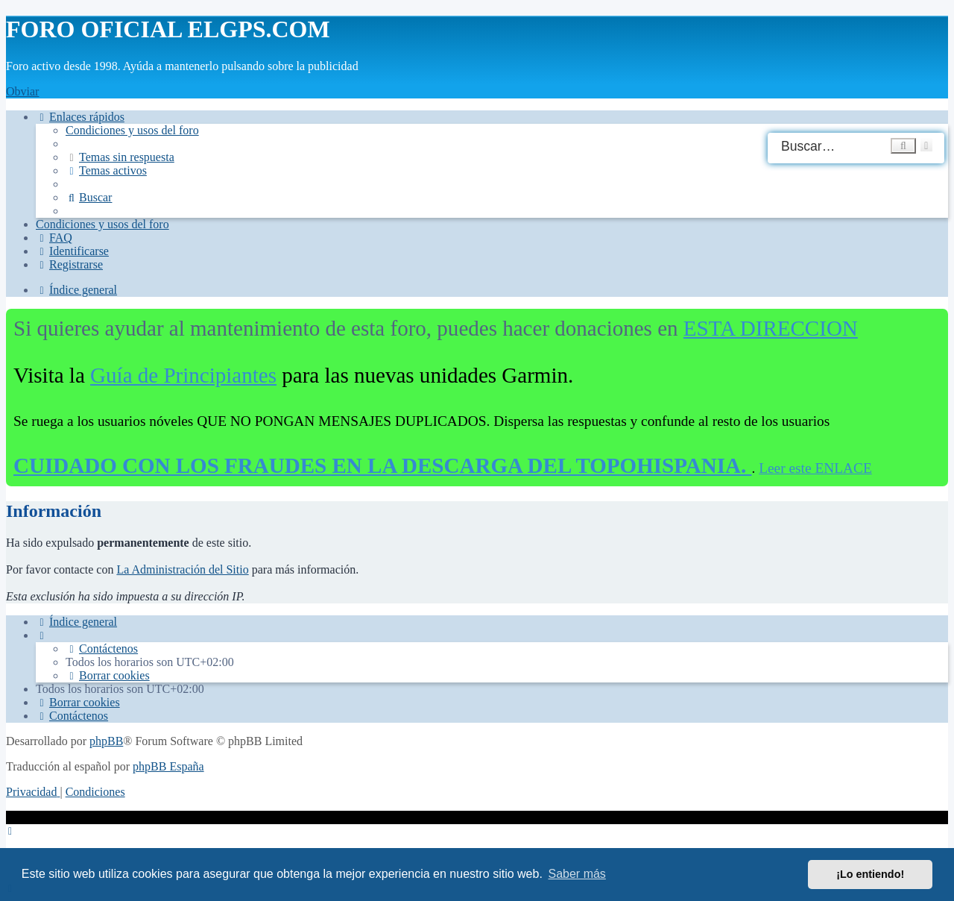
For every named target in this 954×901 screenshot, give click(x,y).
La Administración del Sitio (182, 569)
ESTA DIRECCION (770, 328)
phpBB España (168, 766)
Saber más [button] (577, 873)
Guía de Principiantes (183, 375)
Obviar (22, 91)
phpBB (106, 741)
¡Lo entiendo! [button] (870, 874)
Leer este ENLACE (815, 468)
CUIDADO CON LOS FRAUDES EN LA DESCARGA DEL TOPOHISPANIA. (382, 465)
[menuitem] (132, 130)
